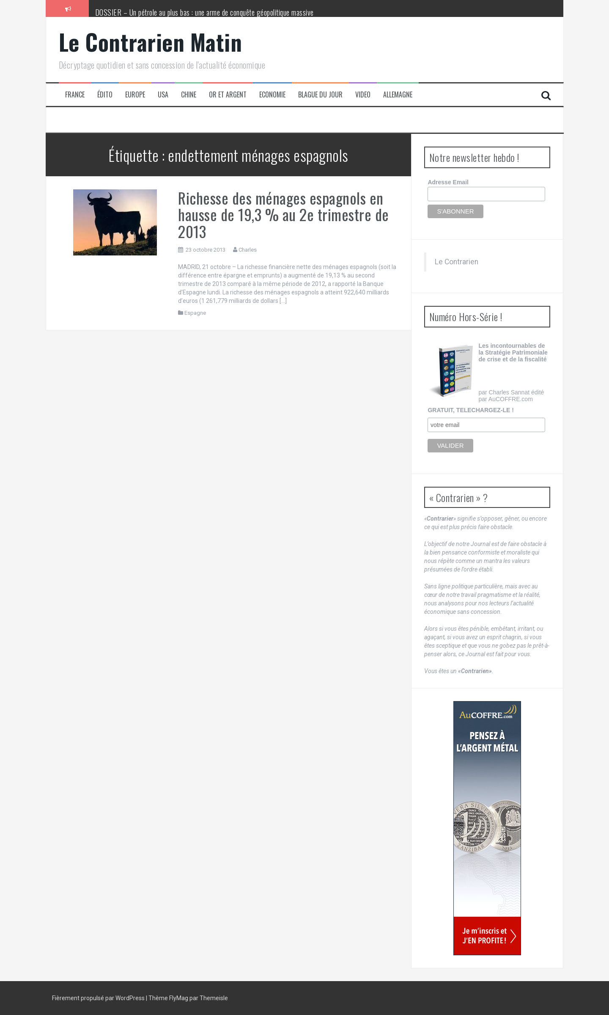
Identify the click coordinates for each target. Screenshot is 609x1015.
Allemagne (397, 95)
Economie (272, 95)
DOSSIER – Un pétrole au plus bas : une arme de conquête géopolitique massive (204, 12)
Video (362, 95)
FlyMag (178, 998)
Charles (248, 250)
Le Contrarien (456, 262)
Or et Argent (228, 95)
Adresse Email (448, 182)
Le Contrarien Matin (150, 41)
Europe (135, 95)
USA (163, 95)
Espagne (195, 313)
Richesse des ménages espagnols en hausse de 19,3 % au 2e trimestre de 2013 (283, 214)
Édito (104, 95)
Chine (188, 95)
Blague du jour (320, 95)
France (75, 95)
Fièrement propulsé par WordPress (99, 998)
